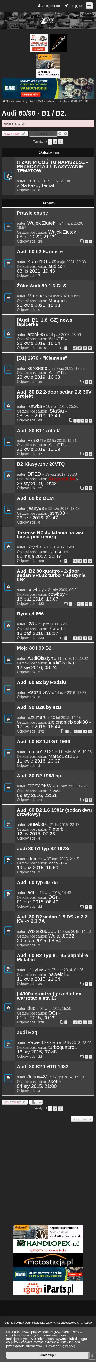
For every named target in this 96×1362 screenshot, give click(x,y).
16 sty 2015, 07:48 (37, 1052)
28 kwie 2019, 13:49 (38, 415)
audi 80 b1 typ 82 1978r (43, 848)
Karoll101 (37, 261)
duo (31, 1008)
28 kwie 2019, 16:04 (38, 343)
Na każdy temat (37, 185)
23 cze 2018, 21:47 (37, 518)
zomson (56, 551)
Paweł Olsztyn (42, 1042)
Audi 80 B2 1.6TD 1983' (43, 1067)
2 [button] (55, 141)
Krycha (34, 547)
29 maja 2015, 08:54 (39, 940)
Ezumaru (37, 717)
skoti (53, 1081)
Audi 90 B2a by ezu (39, 707)
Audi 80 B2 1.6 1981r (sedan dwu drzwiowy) (54, 812)
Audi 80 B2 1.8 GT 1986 (43, 741)
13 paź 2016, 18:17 (37, 633)
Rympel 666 (30, 614)
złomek (35, 859)
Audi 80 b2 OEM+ (37, 498)
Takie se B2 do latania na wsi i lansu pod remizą (51, 534)
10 (74, 560)
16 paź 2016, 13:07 (37, 599)
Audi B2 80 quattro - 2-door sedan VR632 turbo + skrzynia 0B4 (51, 575)
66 (79, 348)
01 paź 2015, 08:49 (37, 902)
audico (55, 266)
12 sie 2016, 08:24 (37, 667)
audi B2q (27, 1032)
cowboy (35, 589)
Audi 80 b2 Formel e (40, 251)
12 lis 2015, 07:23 (36, 834)
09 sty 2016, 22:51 (37, 795)
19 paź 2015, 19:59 (37, 867)
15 (85, 638)
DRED (34, 474)
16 (90, 638)
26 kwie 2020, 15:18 (38, 305)
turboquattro (61, 1047)
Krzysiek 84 (61, 478)
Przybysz (37, 970)
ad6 (31, 892)
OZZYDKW (39, 786)
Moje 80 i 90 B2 (34, 648)
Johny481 (37, 1077)
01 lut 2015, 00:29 (36, 1017)
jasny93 (35, 508)
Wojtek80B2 (40, 931)
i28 (30, 624)
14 (79, 638)
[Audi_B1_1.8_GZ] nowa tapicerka (44, 322)
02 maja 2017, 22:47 (39, 556)
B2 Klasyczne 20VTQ (41, 464)
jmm (32, 181)
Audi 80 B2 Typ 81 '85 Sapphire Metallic (52, 957)
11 (79, 560)
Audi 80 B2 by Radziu (41, 682)
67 (85, 348)
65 (74, 348)
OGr (53, 897)
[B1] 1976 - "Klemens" (42, 358)
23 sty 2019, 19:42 (37, 483)
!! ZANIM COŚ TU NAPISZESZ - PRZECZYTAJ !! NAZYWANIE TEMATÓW (52, 166)
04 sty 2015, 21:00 (37, 1086)
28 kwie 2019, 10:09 (38, 449)
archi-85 (36, 334)
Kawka (34, 406)
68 (90, 348)
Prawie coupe (32, 213)
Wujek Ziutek (41, 223)
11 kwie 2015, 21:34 (38, 979)
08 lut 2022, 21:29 (36, 237)
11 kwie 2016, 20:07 (38, 761)
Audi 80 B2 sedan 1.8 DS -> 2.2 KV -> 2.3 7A (52, 919)
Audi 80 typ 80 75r (37, 882)
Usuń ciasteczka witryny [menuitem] (40, 1322)
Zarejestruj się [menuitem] (49, 6)
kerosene (37, 368)
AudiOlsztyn (40, 658)
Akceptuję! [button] (48, 1355)
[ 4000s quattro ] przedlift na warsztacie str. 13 (49, 996)
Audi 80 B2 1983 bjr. (39, 776)
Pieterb (56, 628)
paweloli (57, 974)
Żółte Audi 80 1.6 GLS (41, 286)
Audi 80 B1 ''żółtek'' (39, 430)
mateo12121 (40, 751)
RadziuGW (39, 692)
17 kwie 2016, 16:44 (38, 727)
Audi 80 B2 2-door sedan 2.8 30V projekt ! (54, 394)
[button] (60, 141)
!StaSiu (56, 411)
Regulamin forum (14, 123)
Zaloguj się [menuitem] (74, 6)
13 (90, 560)
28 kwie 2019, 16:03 (38, 377)
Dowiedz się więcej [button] (60, 1346)
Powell (55, 790)
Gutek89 (36, 824)
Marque (35, 296)
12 (85, 560)
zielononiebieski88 (68, 722)
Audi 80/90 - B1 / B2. (34, 113)
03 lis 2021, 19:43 (36, 271)
